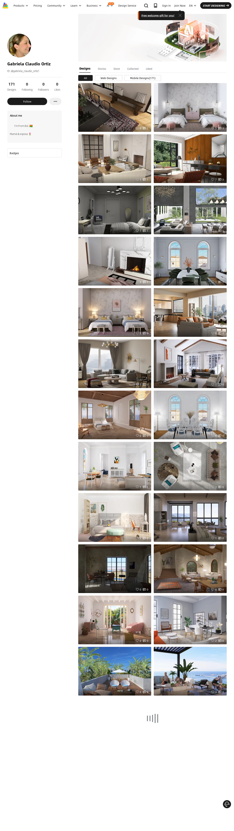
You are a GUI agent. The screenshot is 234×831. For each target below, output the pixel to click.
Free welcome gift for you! (157, 15)
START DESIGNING (216, 5)
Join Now (180, 5)
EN (192, 5)
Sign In (166, 5)
